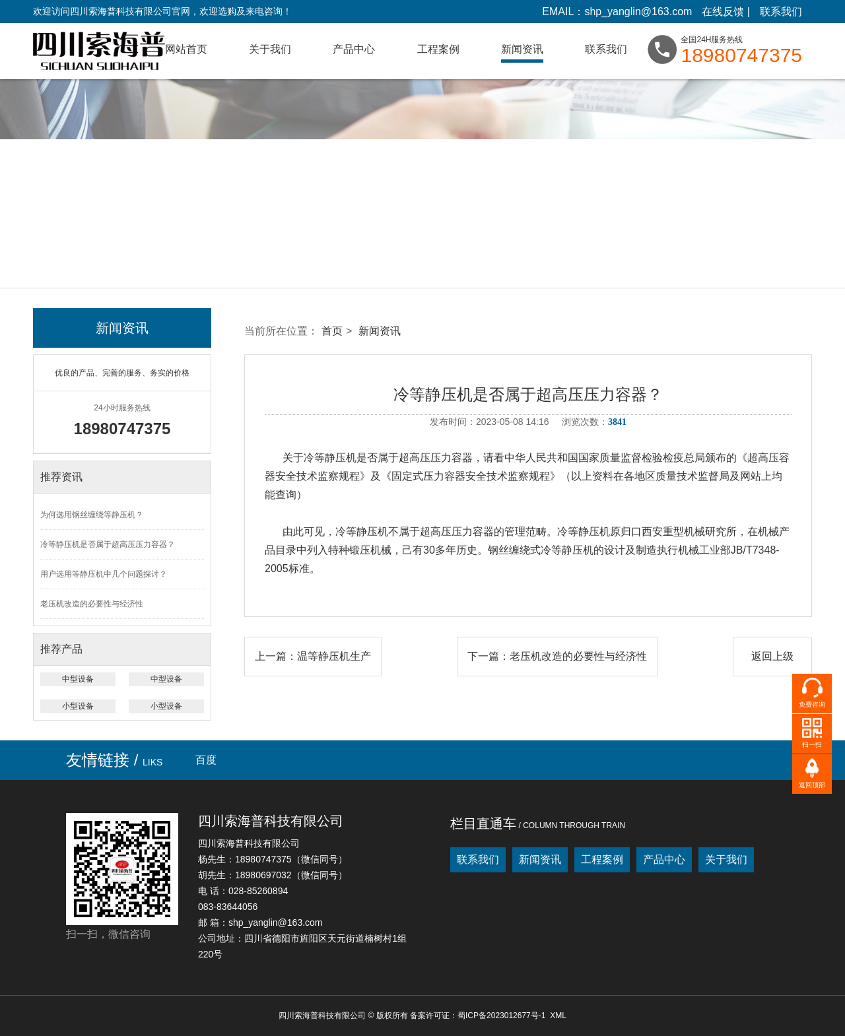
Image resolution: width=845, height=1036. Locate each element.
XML (558, 1015)
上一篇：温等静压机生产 (313, 656)
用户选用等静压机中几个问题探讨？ (103, 574)
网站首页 (186, 49)
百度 (206, 759)
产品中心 (354, 49)
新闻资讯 (522, 49)
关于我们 (270, 49)
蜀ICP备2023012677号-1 (501, 1015)
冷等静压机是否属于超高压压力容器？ (107, 544)
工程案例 (438, 49)
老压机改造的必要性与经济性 (91, 603)
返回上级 (772, 656)
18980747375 (741, 55)
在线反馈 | (726, 11)
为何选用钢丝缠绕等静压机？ (91, 514)
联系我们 (781, 11)
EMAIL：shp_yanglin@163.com (617, 11)
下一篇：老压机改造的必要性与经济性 (557, 656)
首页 (332, 331)
